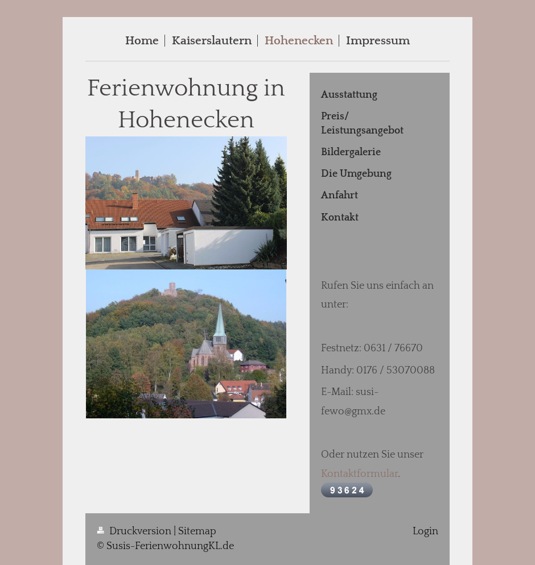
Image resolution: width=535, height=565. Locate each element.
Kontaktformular (359, 474)
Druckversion (135, 531)
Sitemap (197, 531)
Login (425, 531)
